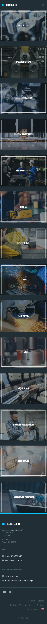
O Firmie (31, 600)
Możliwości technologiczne (21, 605)
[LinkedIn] (10, 592)
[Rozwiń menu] (42, 5)
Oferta (41, 600)
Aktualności (33, 609)
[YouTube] (4, 592)
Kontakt (40, 605)
